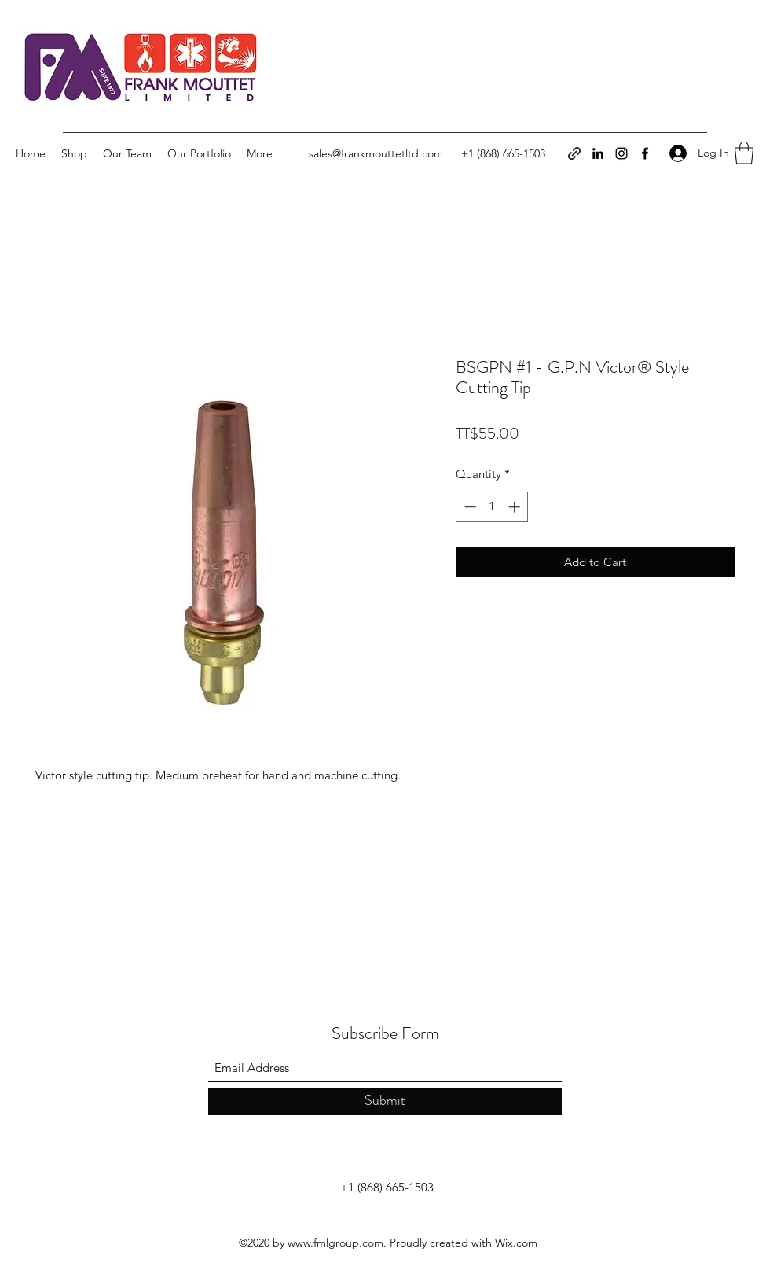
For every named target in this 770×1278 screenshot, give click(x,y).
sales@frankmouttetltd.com (376, 153)
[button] (744, 153)
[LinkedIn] (598, 153)
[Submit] (385, 1101)
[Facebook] (645, 153)
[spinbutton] (492, 506)
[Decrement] (468, 506)
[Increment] (515, 506)
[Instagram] (621, 153)
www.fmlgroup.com (335, 1243)
